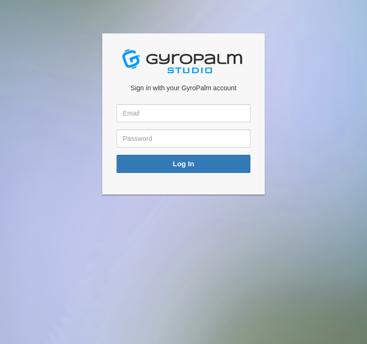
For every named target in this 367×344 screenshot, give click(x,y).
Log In (183, 164)
